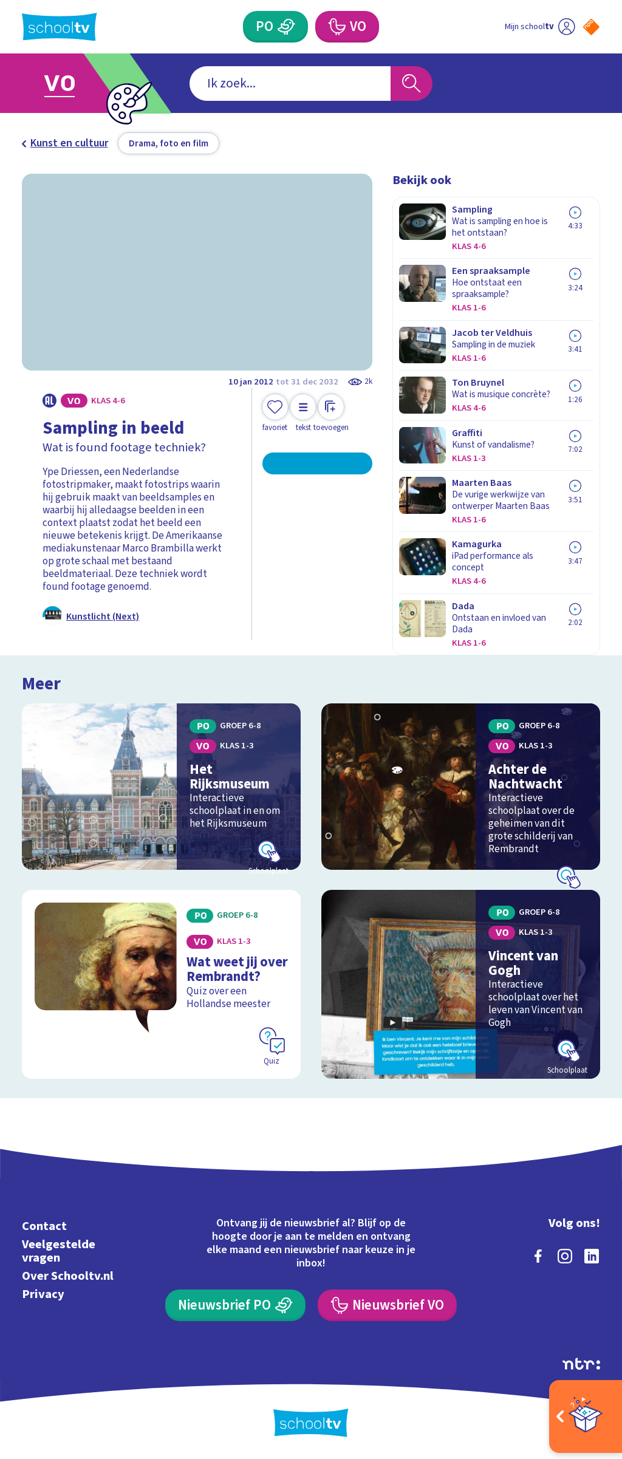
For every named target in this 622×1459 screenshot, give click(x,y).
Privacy (43, 1294)
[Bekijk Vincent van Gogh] (460, 984)
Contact (44, 1226)
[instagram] (565, 1256)
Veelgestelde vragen (58, 1250)
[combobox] (290, 83)
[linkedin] (591, 1256)
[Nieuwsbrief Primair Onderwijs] (235, 1305)
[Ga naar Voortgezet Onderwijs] (78, 83)
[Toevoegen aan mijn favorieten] (275, 413)
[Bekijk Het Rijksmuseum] (161, 786)
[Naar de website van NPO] (591, 27)
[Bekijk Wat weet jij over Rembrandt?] (161, 984)
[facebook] (538, 1256)
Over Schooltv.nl (68, 1276)
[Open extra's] (585, 1416)
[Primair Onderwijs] (275, 27)
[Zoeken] (411, 83)
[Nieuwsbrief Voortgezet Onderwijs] (387, 1305)
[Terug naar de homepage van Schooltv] (59, 27)
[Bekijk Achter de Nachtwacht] (460, 786)
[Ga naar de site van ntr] (581, 1364)
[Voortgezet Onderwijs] (346, 27)
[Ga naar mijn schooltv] (539, 27)
